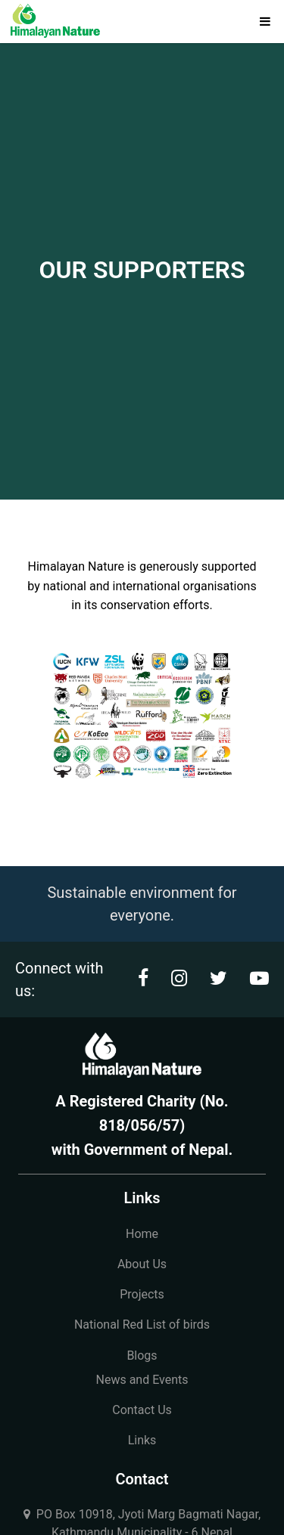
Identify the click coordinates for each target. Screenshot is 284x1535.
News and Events (141, 1380)
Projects (142, 1294)
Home (142, 1234)
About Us (142, 1264)
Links (142, 1440)
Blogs (141, 1355)
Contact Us (142, 1410)
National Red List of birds (142, 1324)
